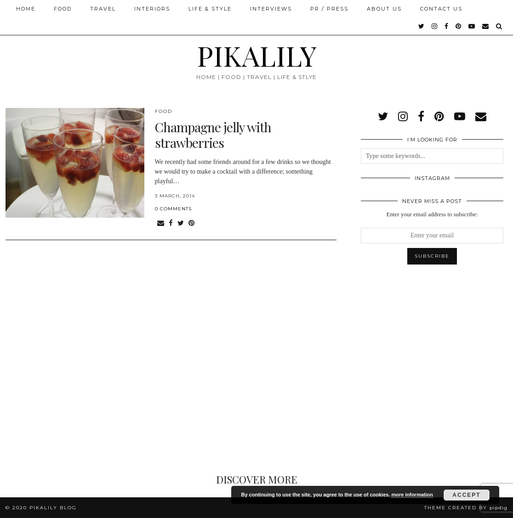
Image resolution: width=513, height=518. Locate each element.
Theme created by (465, 508)
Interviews (271, 9)
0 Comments (173, 209)
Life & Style (210, 9)
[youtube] (472, 26)
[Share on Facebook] (170, 223)
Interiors (152, 9)
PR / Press (329, 9)
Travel (103, 9)
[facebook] (447, 26)
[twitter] (421, 26)
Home (25, 9)
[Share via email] (160, 223)
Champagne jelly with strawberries (213, 134)
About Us (384, 9)
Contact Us (441, 9)
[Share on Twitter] (180, 223)
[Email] (486, 26)
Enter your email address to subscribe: (432, 214)
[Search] (499, 26)
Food (63, 9)
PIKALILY (257, 55)
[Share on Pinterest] (191, 223)
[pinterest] (459, 26)
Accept (466, 495)
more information (412, 494)
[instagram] (435, 26)
